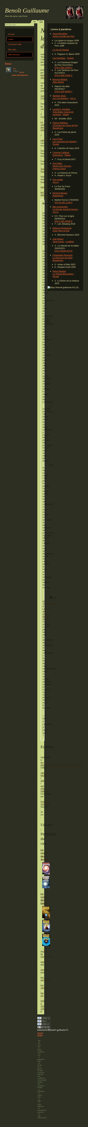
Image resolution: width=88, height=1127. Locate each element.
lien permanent (45, 978)
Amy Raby (57, 163)
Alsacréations (41, 1110)
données (45, 195)
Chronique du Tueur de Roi (65, 125)
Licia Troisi (57, 139)
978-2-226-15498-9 (44, 1006)
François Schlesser (45, 802)
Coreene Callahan (61, 152)
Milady (66, 114)
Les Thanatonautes (49, 602)
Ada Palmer (58, 239)
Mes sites (12, 50)
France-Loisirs (59, 168)
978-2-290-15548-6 (63, 221)
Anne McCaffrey (60, 33)
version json (44, 970)
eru (42, 762)
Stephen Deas (59, 96)
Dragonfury (58, 155)
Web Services (14, 55)
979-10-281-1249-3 (63, 202)
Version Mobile (40, 1034)
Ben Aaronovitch (60, 207)
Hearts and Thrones (62, 166)
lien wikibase (45, 986)
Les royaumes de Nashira (64, 141)
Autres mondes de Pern (63, 36)
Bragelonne (58, 128)
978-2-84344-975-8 (63, 251)
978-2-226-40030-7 (63, 91)
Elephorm (40, 1106)
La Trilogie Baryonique (63, 274)
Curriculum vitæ (14, 44)
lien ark (42, 994)
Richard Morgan (60, 193)
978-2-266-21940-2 (63, 67)
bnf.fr (43, 192)
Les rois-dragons (60, 98)
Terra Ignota (58, 241)
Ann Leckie (58, 179)
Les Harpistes (59, 58)
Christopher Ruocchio (63, 255)
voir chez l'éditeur (44, 788)
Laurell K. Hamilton (61, 109)
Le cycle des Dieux (43, 126)
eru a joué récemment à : (16, 75)
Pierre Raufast (59, 271)
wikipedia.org (47, 140)
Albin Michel (58, 82)
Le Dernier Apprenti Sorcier (65, 209)
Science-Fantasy (45, 170)
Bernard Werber (60, 79)
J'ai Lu (73, 98)
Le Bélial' (70, 241)
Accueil (11, 34)
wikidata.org (46, 187)
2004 (43, 96)
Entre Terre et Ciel (61, 230)
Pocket (70, 58)
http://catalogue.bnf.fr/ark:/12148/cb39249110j (62, 765)
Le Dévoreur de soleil (62, 258)
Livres (10, 39)
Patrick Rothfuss (60, 123)
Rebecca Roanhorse (62, 228)
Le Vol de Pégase (61, 50)
